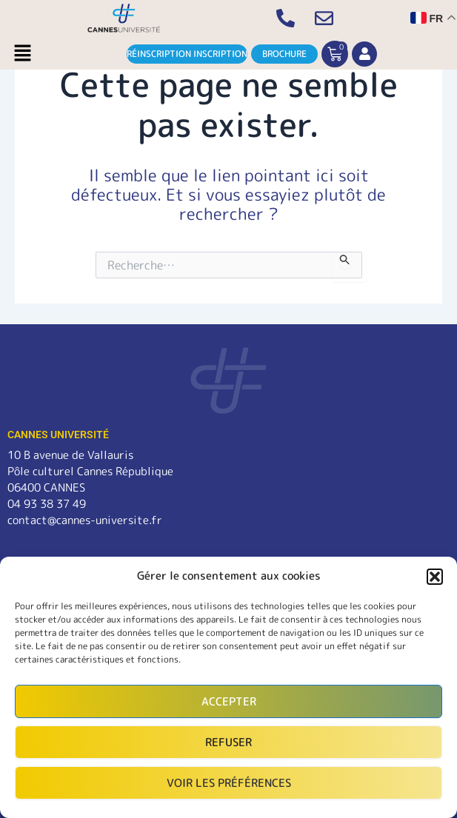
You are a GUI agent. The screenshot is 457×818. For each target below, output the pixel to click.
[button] (434, 576)
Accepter (228, 701)
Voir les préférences (229, 783)
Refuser (228, 742)
